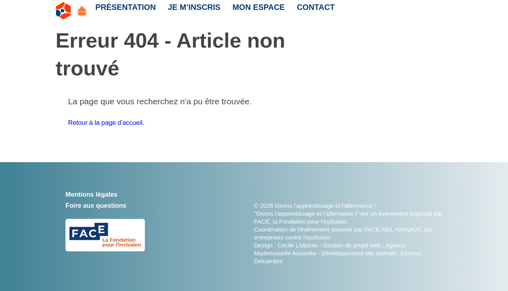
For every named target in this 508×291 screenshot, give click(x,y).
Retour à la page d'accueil (116, 121)
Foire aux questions (104, 204)
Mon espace (247, 11)
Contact (301, 11)
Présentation (123, 11)
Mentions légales (99, 193)
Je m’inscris (187, 11)
